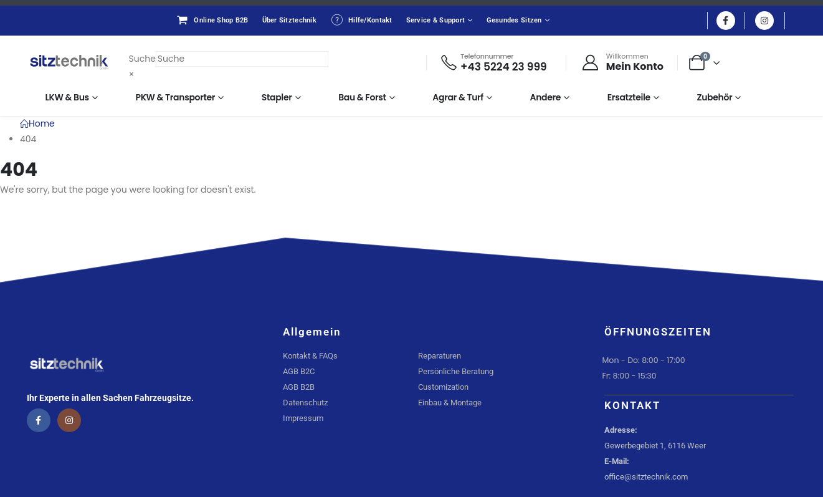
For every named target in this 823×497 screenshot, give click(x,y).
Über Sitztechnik (289, 20)
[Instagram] (764, 20)
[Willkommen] (622, 62)
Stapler (277, 97)
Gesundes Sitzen (514, 20)
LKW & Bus (67, 97)
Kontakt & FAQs (310, 355)
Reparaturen (439, 355)
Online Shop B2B (212, 19)
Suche (142, 58)
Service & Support (435, 20)
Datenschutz (305, 402)
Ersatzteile (628, 97)
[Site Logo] (69, 62)
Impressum (303, 418)
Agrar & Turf (457, 97)
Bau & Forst (362, 97)
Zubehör (714, 97)
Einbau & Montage (450, 402)
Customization (443, 387)
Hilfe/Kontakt (361, 19)
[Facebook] (725, 20)
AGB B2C (299, 371)
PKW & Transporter (176, 97)
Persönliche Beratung (455, 371)
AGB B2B (299, 387)
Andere (545, 97)
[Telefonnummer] (493, 62)
